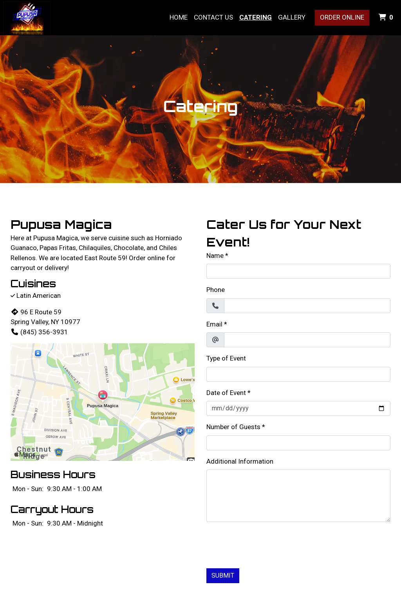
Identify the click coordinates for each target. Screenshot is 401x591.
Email (214, 324)
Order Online (342, 17)
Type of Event (226, 358)
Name (215, 255)
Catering (255, 17)
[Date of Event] (298, 408)
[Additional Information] (298, 496)
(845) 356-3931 (39, 332)
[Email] (307, 339)
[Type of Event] (298, 374)
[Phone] (307, 305)
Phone (215, 290)
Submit (222, 575)
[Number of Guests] (298, 442)
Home (179, 17)
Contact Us (213, 17)
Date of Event (226, 393)
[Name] (298, 271)
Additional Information (239, 461)
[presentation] (265, 543)
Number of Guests (233, 427)
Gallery (291, 17)
